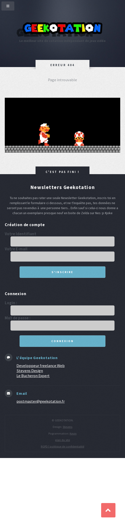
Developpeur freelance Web (40, 365)
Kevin (73, 433)
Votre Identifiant (20, 233)
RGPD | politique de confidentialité (62, 446)
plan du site (62, 440)
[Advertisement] (62, 492)
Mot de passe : (18, 318)
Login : (11, 302)
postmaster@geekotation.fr (40, 401)
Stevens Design (29, 370)
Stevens (67, 427)
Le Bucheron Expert (33, 375)
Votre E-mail (16, 249)
